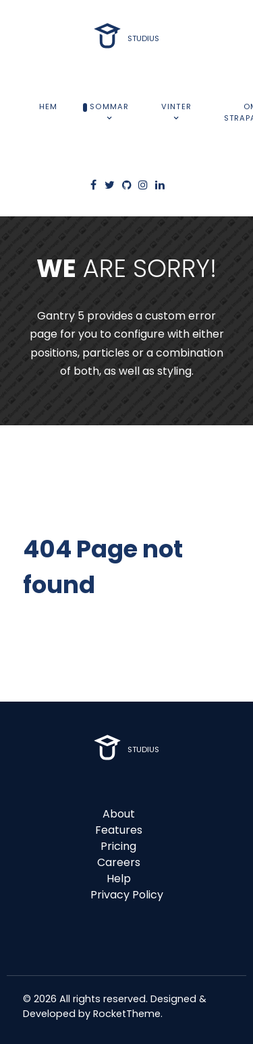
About (119, 814)
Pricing (118, 846)
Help (119, 878)
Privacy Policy (126, 894)
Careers (118, 862)
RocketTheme (127, 1013)
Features (118, 830)
